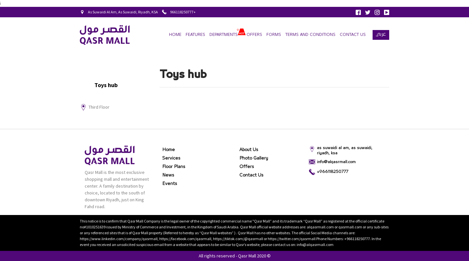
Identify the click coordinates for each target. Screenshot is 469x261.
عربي (381, 34)
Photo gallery (253, 158)
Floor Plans (173, 167)
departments (223, 35)
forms (273, 35)
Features (195, 35)
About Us (248, 150)
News (168, 175)
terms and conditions (310, 35)
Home (175, 35)
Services (171, 158)
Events (169, 184)
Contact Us (353, 35)
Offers (254, 35)
